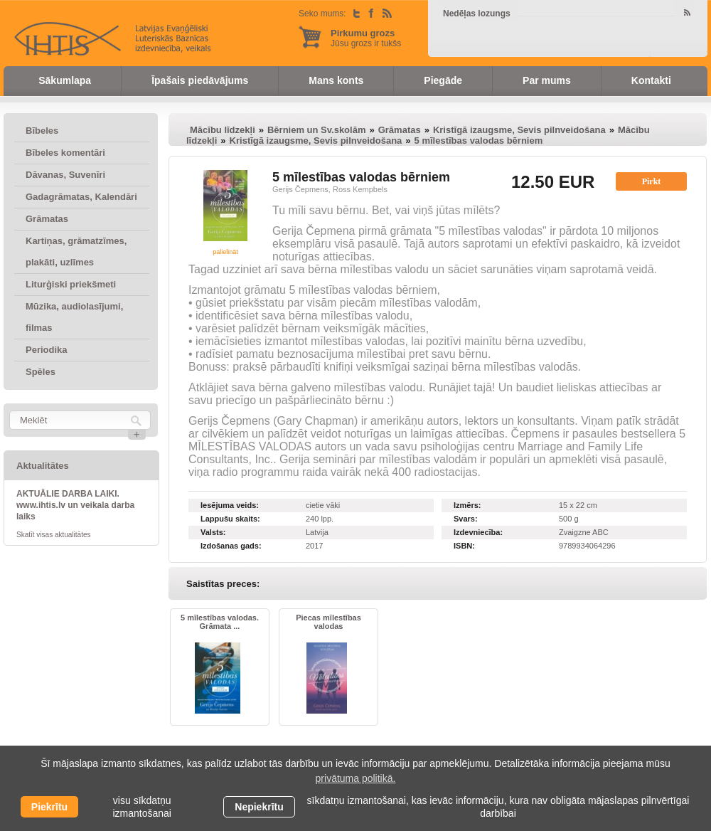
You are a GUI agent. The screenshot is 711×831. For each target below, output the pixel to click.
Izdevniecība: (478, 532)
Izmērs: (467, 505)
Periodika (47, 349)
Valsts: (213, 532)
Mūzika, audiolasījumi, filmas (74, 317)
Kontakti (651, 80)
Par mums (547, 80)
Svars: (466, 518)
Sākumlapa (64, 80)
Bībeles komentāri (65, 152)
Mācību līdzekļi (222, 130)
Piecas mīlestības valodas (328, 621)
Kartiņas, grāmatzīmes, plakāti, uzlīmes (76, 251)
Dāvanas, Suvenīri (65, 174)
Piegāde (443, 80)
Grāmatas (47, 218)
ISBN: (464, 545)
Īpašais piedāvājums (199, 80)
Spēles (40, 371)
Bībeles (42, 130)
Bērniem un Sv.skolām (316, 130)
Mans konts (336, 80)
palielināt (225, 251)
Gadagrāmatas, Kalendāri (81, 196)
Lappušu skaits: (230, 518)
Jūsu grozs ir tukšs (366, 38)
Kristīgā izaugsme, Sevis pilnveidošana (519, 130)
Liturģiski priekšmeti (71, 284)
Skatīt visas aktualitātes (53, 535)
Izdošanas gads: (231, 545)
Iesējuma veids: (230, 505)
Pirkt (651, 181)
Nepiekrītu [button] (259, 807)
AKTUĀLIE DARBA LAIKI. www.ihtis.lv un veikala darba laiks (75, 505)
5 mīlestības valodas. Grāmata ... (220, 621)
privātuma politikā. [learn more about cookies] (356, 778)
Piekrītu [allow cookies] (49, 807)
